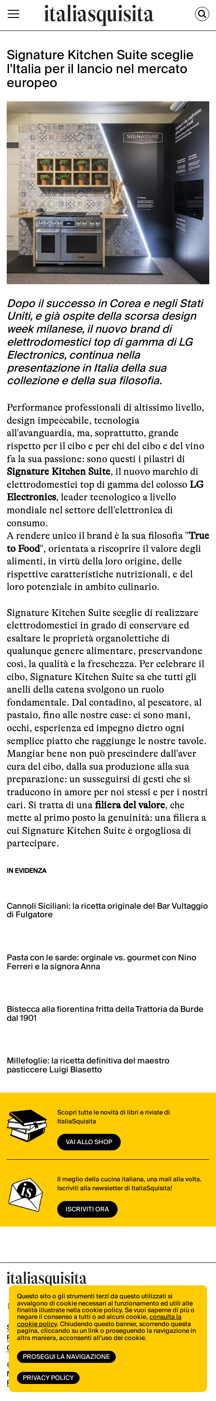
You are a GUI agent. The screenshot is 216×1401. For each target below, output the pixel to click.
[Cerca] (202, 14)
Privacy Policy (48, 1378)
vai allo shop (89, 1142)
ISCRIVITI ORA (87, 1209)
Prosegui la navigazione (66, 1357)
